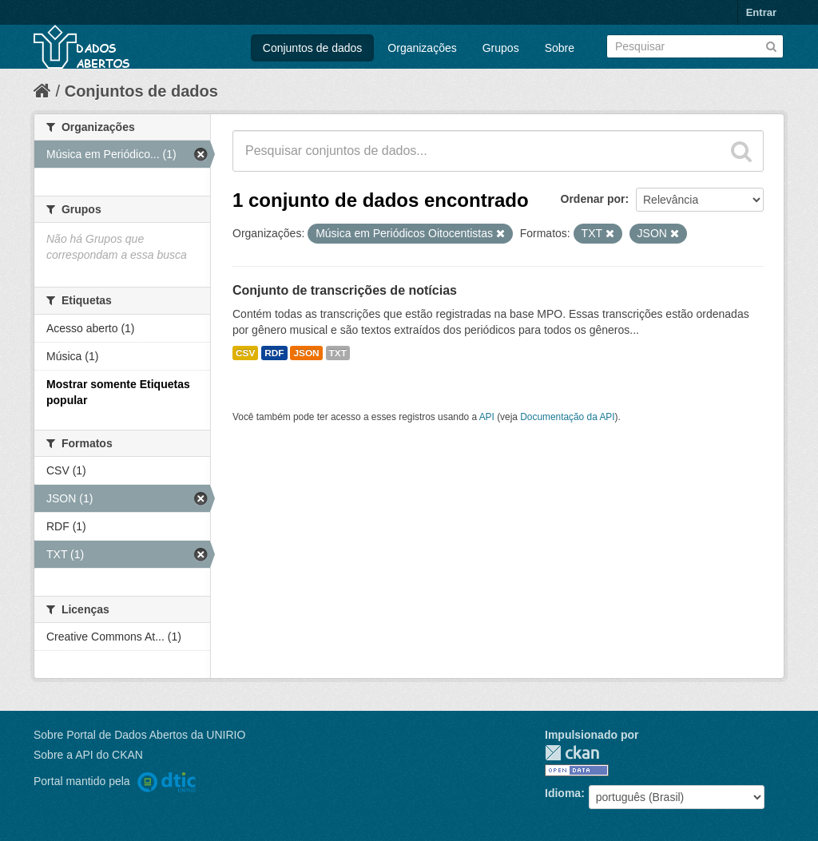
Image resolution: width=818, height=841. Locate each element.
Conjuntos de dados (313, 48)
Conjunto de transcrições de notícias (344, 290)
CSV (245, 353)
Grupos (500, 48)
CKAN (572, 752)
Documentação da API (567, 416)
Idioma (563, 793)
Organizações (421, 48)
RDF (274, 353)
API (486, 416)
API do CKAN (109, 754)
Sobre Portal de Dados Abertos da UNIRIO (139, 734)
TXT (338, 353)
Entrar (761, 12)
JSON (306, 353)
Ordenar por (593, 198)
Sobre (559, 48)
